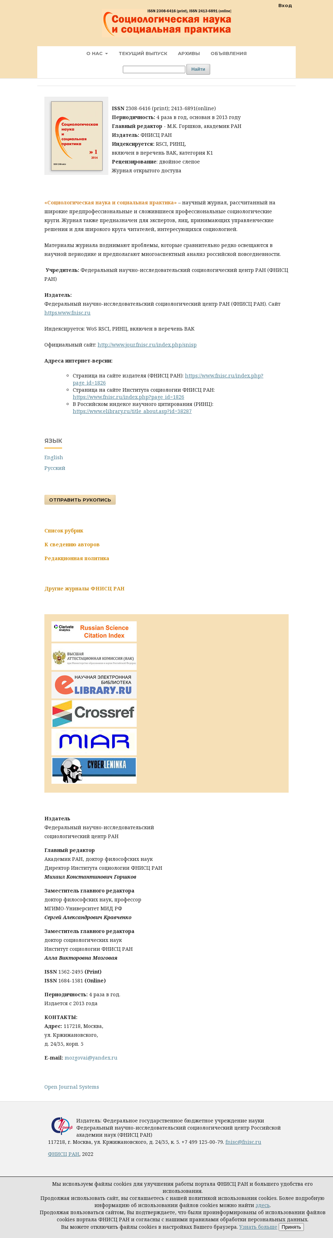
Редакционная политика (76, 558)
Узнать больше (258, 1226)
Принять (291, 1227)
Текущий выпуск (143, 53)
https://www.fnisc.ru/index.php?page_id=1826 (128, 396)
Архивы (189, 53)
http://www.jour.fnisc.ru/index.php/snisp (147, 344)
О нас (95, 53)
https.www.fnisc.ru (67, 312)
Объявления (229, 53)
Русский (54, 468)
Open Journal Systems (71, 1086)
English (53, 457)
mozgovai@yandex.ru (91, 1057)
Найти (198, 69)
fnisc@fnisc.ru (243, 1141)
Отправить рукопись (80, 500)
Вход (285, 5)
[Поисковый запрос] (154, 69)
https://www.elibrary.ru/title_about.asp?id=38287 (132, 411)
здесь (263, 1205)
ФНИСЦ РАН (63, 1154)
